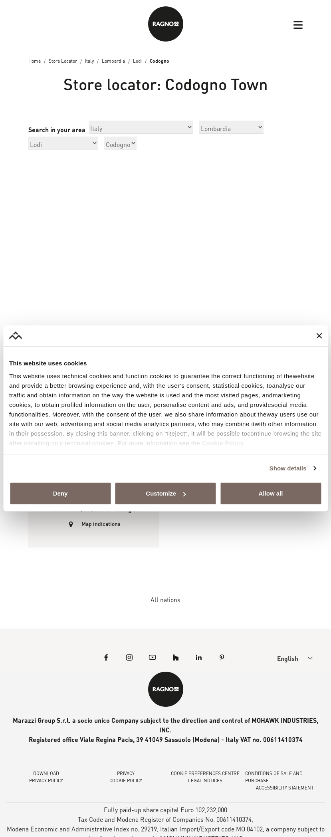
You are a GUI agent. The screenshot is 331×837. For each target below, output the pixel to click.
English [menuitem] (288, 659)
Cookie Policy (223, 443)
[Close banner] (319, 336)
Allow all (271, 493)
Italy (89, 61)
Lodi (137, 61)
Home (34, 61)
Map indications (101, 524)
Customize (166, 493)
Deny (60, 493)
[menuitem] (288, 658)
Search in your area (56, 130)
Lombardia (113, 61)
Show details (288, 468)
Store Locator (63, 61)
